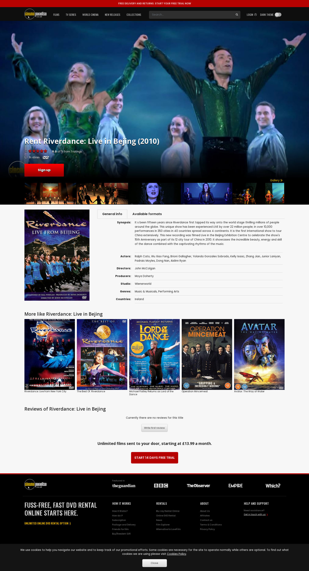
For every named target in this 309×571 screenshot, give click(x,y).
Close (154, 563)
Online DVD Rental (166, 515)
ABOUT (204, 503)
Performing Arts (168, 291)
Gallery (276, 180)
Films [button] (56, 14)
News (159, 520)
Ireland (139, 299)
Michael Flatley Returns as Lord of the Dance (151, 393)
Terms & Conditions (211, 524)
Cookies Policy (176, 554)
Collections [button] (134, 14)
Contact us (206, 520)
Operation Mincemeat (195, 391)
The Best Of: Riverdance (91, 391)
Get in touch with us (255, 514)
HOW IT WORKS (121, 503)
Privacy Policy (207, 529)
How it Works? (120, 511)
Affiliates (205, 515)
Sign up (44, 170)
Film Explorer (163, 524)
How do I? (117, 515)
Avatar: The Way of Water (249, 391)
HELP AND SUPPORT (256, 503)
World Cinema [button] (90, 14)
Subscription (119, 520)
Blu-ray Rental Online (167, 511)
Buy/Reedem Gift (121, 533)
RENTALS (161, 503)
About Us (205, 511)
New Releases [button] (112, 14)
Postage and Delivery (124, 524)
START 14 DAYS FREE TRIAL (154, 457)
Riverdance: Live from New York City (45, 391)
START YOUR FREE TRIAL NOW (154, 3)
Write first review (154, 428)
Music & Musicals (146, 291)
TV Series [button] (71, 14)
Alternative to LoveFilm (168, 529)
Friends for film (120, 529)
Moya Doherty (144, 276)
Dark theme (267, 14)
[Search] (191, 15)
